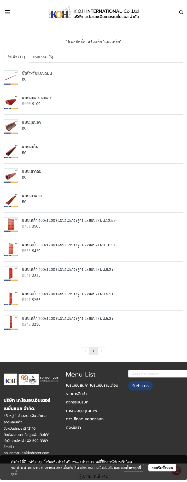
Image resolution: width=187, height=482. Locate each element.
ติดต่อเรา (73, 427)
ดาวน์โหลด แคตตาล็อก (85, 419)
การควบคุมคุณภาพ (81, 411)
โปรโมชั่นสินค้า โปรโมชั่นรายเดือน (92, 385)
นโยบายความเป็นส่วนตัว (96, 467)
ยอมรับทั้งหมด (162, 467)
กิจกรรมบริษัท (77, 402)
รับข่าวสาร (140, 386)
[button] (181, 12)
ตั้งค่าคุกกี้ (133, 467)
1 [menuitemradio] (93, 351)
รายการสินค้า (76, 394)
